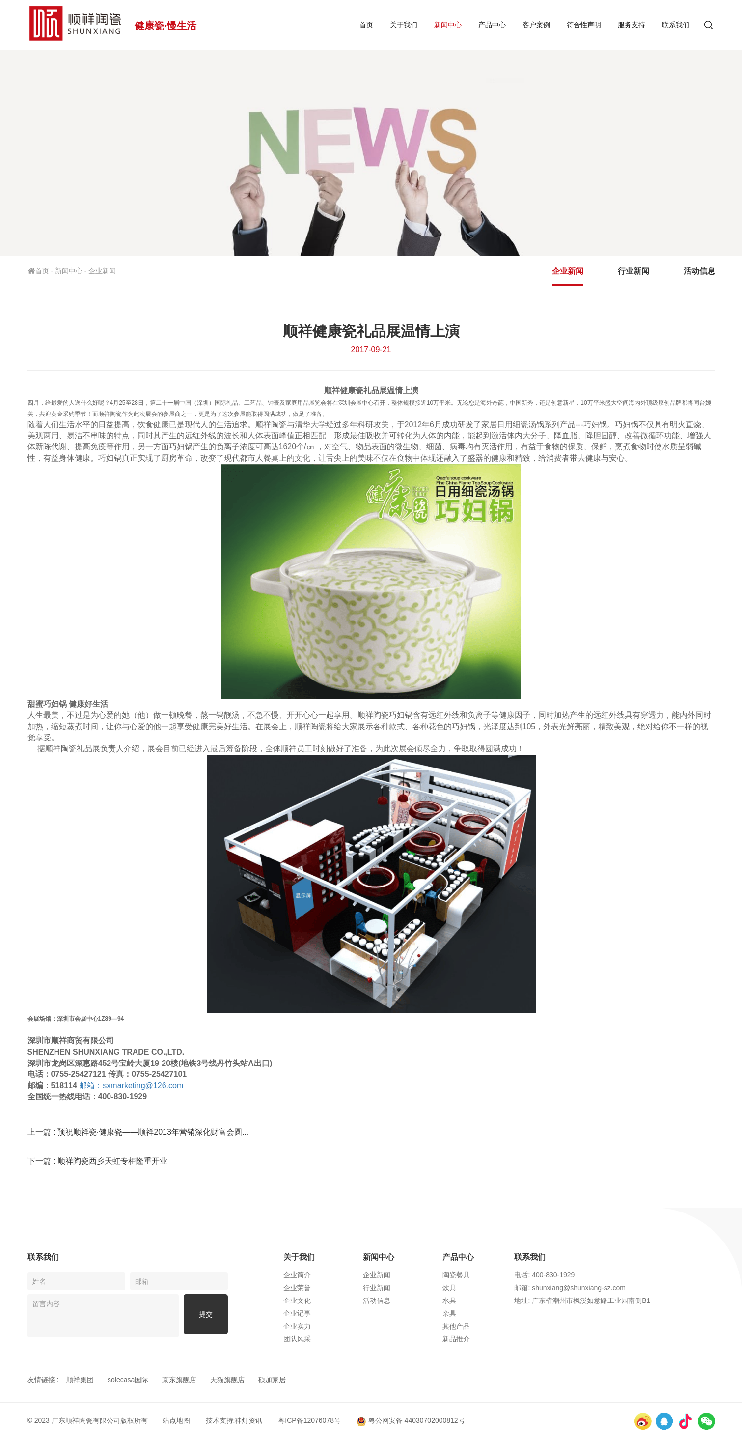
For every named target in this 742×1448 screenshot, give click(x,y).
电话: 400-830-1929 (596, 1275)
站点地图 (176, 1420)
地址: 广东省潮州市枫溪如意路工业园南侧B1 (634, 1300)
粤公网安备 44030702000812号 (411, 1420)
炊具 (493, 1288)
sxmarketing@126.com (131, 1085)
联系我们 (675, 25)
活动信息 (699, 271)
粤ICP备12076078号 (309, 1420)
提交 (206, 1316)
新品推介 (500, 1339)
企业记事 (341, 1313)
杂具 (493, 1313)
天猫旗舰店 (227, 1380)
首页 (366, 25)
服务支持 (631, 25)
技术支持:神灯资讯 (234, 1420)
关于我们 (403, 25)
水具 (493, 1300)
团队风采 (341, 1339)
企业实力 (341, 1326)
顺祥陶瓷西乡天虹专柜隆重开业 (112, 1161)
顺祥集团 (80, 1380)
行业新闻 (633, 271)
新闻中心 (448, 25)
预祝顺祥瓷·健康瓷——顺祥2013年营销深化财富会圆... (152, 1132)
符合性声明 (584, 25)
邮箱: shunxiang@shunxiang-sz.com (621, 1288)
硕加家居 (272, 1380)
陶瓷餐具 (500, 1275)
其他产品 (500, 1326)
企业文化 (341, 1300)
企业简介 (341, 1275)
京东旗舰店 (179, 1380)
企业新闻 (102, 271)
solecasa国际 (128, 1380)
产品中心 (492, 25)
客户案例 (536, 25)
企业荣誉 (341, 1288)
